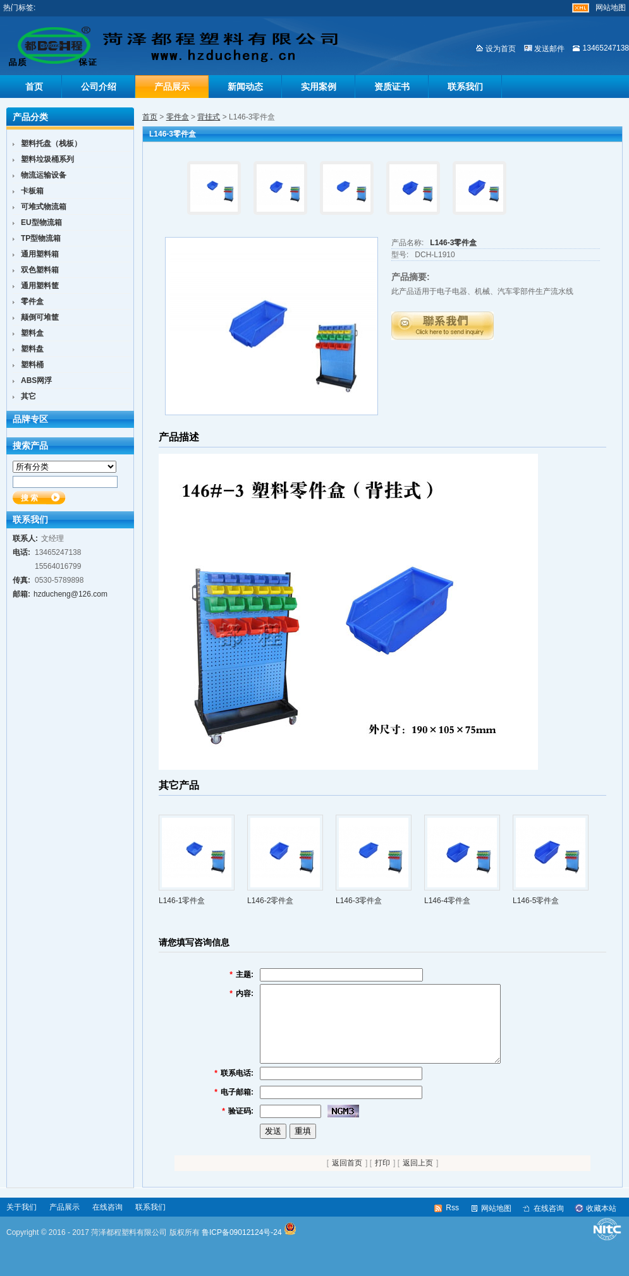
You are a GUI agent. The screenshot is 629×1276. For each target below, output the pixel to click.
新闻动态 (245, 87)
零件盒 (177, 116)
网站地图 (610, 7)
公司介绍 (98, 87)
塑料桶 (32, 364)
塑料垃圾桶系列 (47, 159)
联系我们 (465, 87)
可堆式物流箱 (43, 206)
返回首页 (347, 1178)
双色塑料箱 (40, 269)
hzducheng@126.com (70, 594)
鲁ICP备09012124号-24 (242, 1247)
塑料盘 (32, 348)
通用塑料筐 (40, 285)
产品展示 (172, 87)
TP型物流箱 (41, 238)
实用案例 (318, 87)
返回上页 (418, 1178)
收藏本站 (601, 1223)
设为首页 (500, 48)
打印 (382, 1178)
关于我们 (21, 1222)
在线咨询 (107, 1222)
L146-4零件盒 (447, 900)
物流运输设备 (43, 175)
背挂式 (208, 116)
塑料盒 (32, 333)
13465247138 (606, 48)
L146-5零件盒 (536, 900)
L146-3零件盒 (453, 242)
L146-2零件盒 (270, 900)
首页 (34, 87)
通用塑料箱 (40, 254)
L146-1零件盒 (182, 900)
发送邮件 (549, 48)
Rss (452, 1222)
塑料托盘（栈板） (51, 143)
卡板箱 (32, 190)
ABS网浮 (36, 380)
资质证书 (392, 87)
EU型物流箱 (41, 222)
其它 (28, 396)
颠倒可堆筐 (40, 317)
